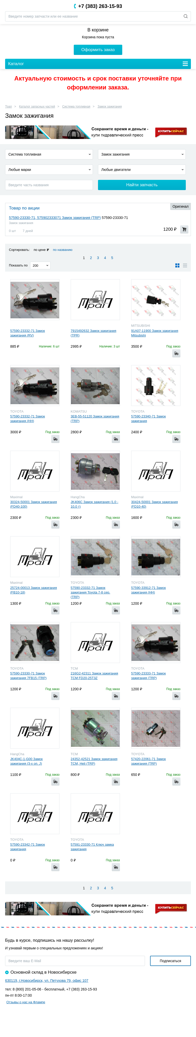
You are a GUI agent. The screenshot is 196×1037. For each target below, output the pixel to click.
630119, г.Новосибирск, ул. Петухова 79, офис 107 (46, 980)
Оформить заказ (98, 49)
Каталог (16, 63)
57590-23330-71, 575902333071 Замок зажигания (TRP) (55, 218)
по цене (40, 250)
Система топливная (76, 106)
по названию (62, 250)
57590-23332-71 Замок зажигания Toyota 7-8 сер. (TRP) (90, 592)
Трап (8, 106)
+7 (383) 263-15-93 (100, 6)
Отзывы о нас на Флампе (25, 1002)
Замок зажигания (109, 106)
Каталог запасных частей (37, 106)
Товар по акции (24, 208)
